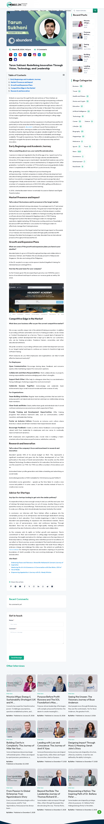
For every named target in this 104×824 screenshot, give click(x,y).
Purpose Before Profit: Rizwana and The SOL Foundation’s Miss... (48, 699)
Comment (13, 629)
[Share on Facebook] (25, 586)
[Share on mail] (20, 54)
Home (17, 11)
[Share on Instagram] (34, 586)
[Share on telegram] (15, 54)
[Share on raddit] (10, 59)
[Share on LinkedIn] (38, 586)
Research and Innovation (20, 91)
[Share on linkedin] (39, 54)
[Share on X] (29, 586)
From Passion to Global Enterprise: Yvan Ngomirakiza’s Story (18, 794)
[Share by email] (20, 586)
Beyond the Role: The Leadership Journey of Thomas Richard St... (48, 794)
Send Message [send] (16, 658)
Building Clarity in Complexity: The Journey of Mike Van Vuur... (20, 745)
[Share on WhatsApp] (43, 586)
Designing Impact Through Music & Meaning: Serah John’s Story (81, 745)
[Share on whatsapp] (44, 54)
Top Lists (43, 11)
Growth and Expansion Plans (22, 85)
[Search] (95, 11)
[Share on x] (29, 54)
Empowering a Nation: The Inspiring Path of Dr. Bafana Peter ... (82, 794)
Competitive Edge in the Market (23, 88)
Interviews (24, 11)
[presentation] (25, 649)
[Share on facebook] (25, 54)
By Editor (9, 716)
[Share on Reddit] (47, 586)
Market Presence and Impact (22, 82)
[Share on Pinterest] (10, 54)
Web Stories (52, 11)
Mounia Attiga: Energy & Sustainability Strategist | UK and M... (21, 699)
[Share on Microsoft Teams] (15, 59)
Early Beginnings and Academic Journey (25, 79)
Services (68, 11)
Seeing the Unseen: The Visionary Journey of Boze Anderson (81, 699)
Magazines (34, 11)
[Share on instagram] (34, 54)
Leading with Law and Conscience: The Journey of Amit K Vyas (51, 745)
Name (11, 620)
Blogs (61, 11)
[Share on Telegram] (15, 586)
